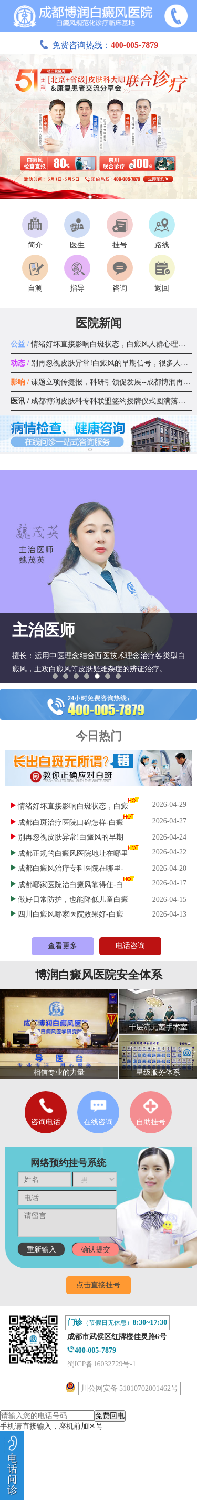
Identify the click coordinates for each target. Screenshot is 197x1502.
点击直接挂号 (98, 1285)
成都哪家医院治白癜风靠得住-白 (70, 885)
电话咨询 (130, 946)
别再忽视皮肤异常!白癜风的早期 (70, 837)
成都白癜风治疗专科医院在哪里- (70, 868)
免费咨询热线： (99, 45)
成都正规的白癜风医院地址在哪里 (73, 854)
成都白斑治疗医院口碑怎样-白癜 (70, 822)
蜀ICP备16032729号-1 (101, 1364)
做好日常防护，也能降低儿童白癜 (73, 899)
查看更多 (62, 946)
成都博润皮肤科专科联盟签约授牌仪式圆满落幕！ (102, 401)
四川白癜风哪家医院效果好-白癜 (70, 914)
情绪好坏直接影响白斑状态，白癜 (73, 806)
